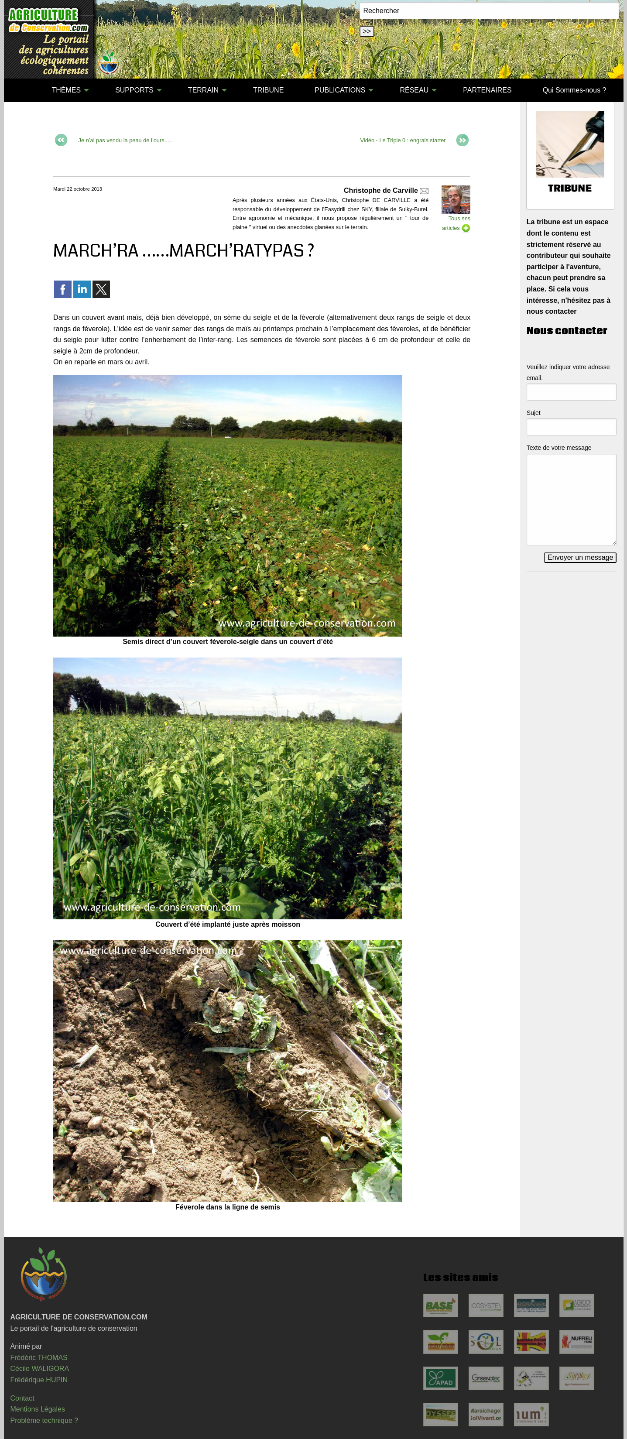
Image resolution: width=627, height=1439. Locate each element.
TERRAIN (203, 90)
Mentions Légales (37, 1409)
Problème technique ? (44, 1420)
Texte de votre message (559, 447)
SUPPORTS (134, 90)
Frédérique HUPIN (39, 1380)
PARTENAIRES (487, 90)
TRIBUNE (268, 90)
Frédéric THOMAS (39, 1357)
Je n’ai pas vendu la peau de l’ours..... (125, 140)
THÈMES (66, 90)
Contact (22, 1398)
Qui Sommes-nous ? (574, 90)
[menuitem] (21, 90)
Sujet (534, 412)
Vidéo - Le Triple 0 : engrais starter (403, 140)
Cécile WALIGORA (39, 1368)
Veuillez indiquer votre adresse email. (568, 372)
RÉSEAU (414, 90)
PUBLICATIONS (340, 90)
